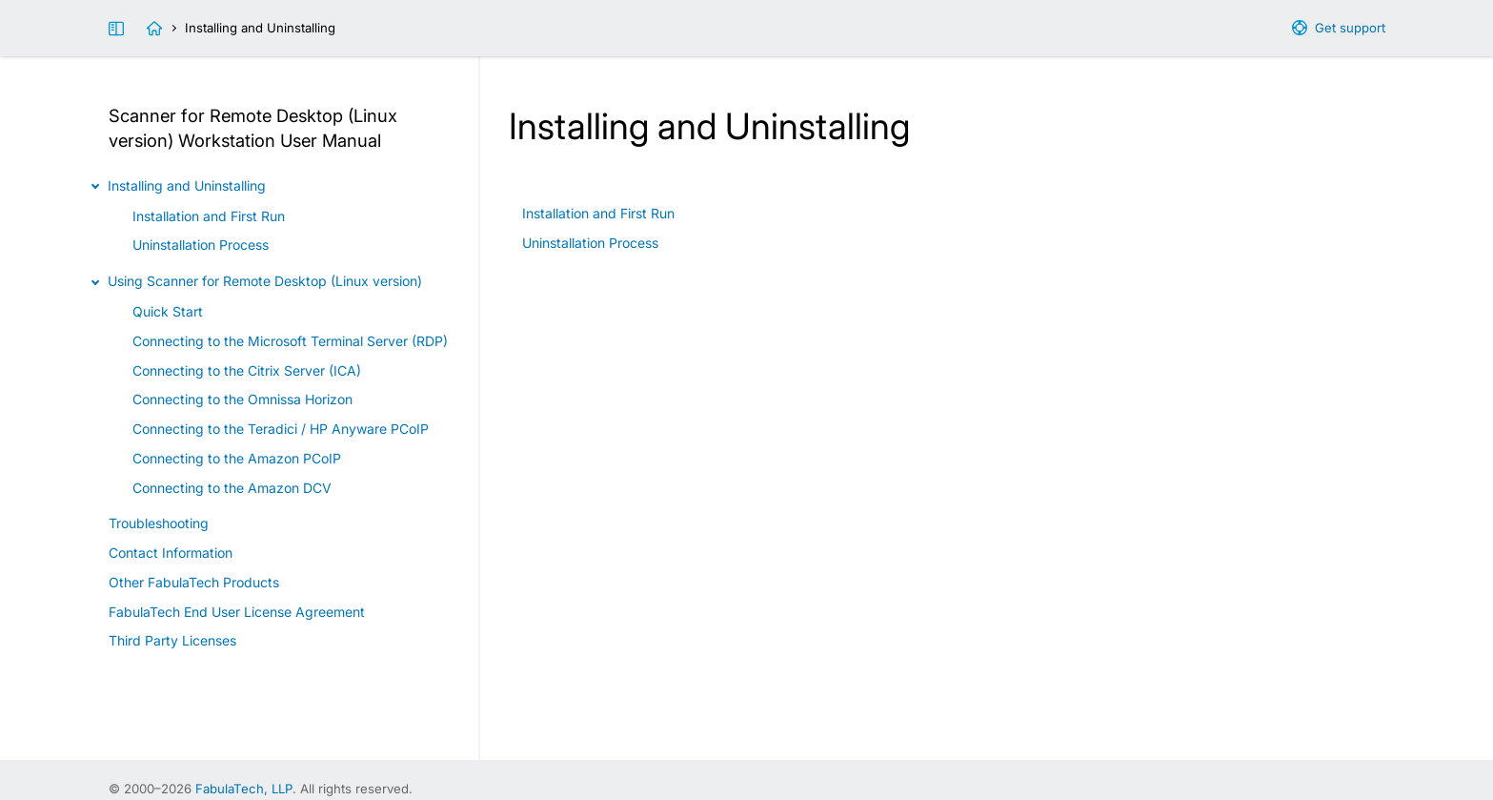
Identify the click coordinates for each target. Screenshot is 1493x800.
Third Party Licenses (172, 640)
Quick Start (167, 311)
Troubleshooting (159, 523)
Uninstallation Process (590, 243)
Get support (1350, 27)
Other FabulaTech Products (194, 582)
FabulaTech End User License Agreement (237, 612)
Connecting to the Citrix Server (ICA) (246, 370)
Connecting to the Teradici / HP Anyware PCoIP (280, 429)
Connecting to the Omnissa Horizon (242, 399)
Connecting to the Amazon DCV (232, 488)
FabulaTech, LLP (244, 788)
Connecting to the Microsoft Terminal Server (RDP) (290, 341)
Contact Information (170, 552)
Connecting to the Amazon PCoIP (236, 458)
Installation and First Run (598, 213)
